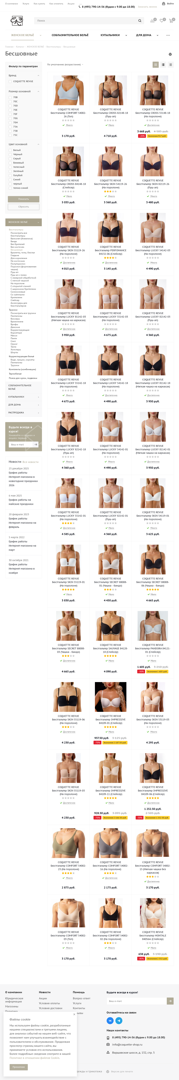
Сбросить (23, 206)
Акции (43, 998)
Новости (45, 992)
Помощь (79, 992)
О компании (13, 992)
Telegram (118, 1020)
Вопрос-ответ (81, 998)
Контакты (79, 1008)
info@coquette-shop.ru (127, 1044)
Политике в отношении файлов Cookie (34, 1058)
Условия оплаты (49, 1003)
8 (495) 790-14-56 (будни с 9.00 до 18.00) (108, 6)
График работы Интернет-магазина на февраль (22, 523)
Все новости (30, 462)
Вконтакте (110, 1020)
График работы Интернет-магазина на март (22, 545)
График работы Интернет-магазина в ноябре (22, 568)
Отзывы (78, 1013)
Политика (11, 1011)
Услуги (77, 1003)
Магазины (11, 1006)
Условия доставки (50, 1008)
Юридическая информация (14, 1000)
